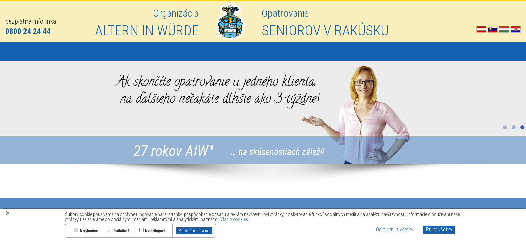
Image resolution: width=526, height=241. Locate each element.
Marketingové (155, 231)
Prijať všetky (439, 229)
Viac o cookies (234, 219)
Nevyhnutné (89, 231)
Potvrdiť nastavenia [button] (194, 230)
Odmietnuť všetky (394, 229)
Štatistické (121, 231)
